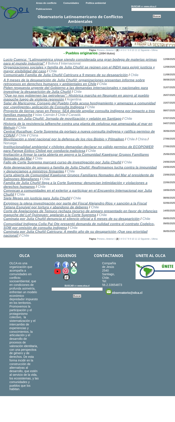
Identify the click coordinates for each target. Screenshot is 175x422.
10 (133, 50)
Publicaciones (44, 9)
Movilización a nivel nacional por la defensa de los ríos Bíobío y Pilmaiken (63, 139)
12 (139, 50)
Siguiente (145, 50)
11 (136, 50)
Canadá (74, 115)
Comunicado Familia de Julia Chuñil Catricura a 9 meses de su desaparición (65, 75)
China (33, 135)
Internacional (71, 63)
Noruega (10, 143)
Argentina (74, 99)
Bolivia (53, 63)
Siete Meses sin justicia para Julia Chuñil (36, 198)
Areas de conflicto (46, 3)
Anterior (110, 50)
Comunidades (71, 3)
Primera (100, 50)
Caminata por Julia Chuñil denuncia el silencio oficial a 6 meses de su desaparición (71, 219)
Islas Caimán (45, 115)
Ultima (154, 50)
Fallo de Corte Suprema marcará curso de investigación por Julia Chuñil (62, 162)
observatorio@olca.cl (124, 291)
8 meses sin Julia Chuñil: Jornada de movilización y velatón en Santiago (62, 118)
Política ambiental (96, 3)
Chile (53, 71)
